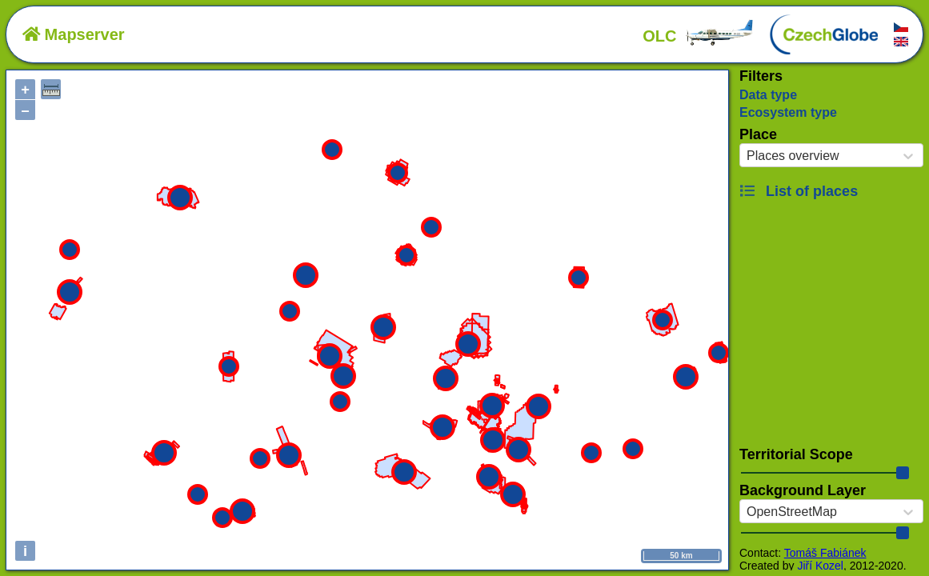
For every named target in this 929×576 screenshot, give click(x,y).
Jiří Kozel (820, 565)
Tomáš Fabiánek (825, 552)
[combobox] (746, 156)
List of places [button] (798, 191)
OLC (699, 36)
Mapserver (73, 34)
